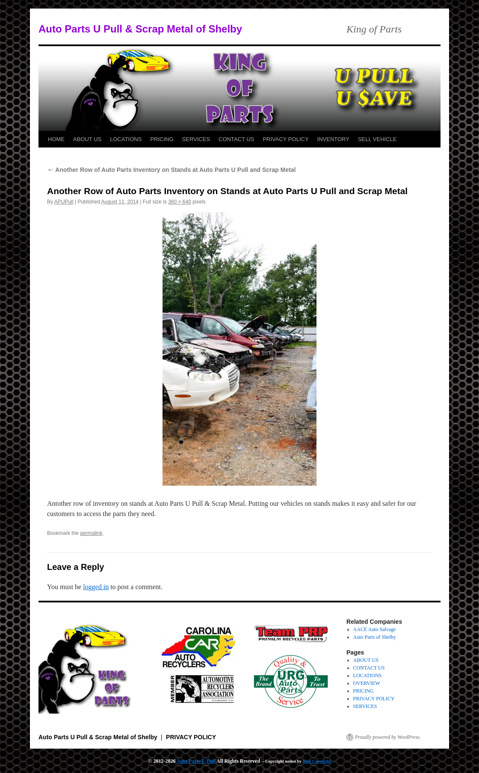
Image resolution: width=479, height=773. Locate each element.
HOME (56, 139)
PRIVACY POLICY (285, 139)
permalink (91, 533)
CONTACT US (236, 139)
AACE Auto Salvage (374, 629)
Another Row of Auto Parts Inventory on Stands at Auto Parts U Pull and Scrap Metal (171, 169)
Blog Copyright (317, 761)
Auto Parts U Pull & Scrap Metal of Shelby (140, 29)
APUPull (64, 202)
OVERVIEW (366, 683)
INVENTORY (333, 139)
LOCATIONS (126, 139)
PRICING (161, 139)
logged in (96, 586)
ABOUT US (87, 139)
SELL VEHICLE (377, 139)
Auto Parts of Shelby (374, 637)
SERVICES (196, 139)
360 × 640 (179, 202)
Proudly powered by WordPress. (388, 737)
